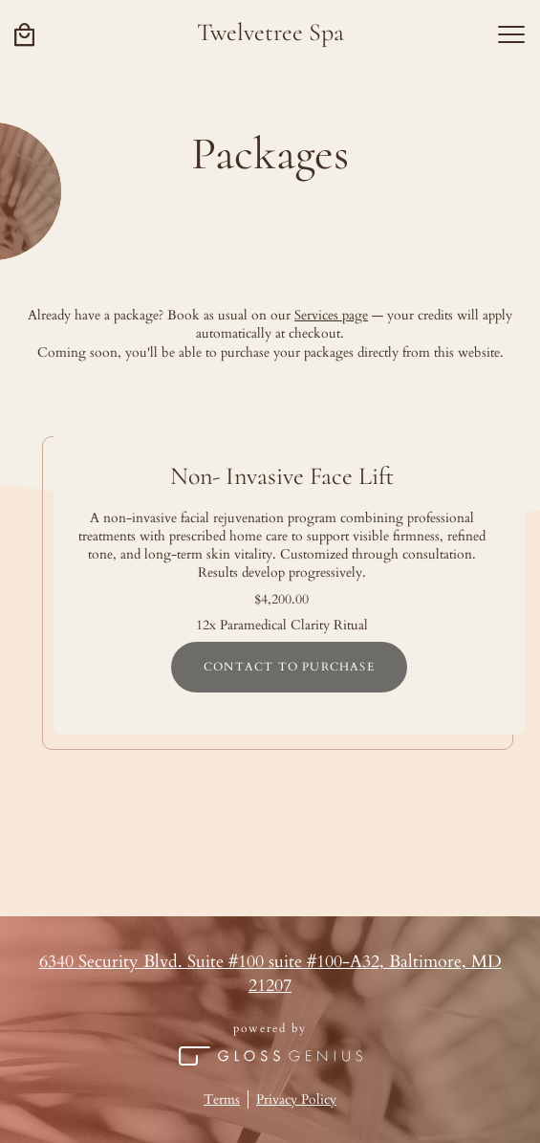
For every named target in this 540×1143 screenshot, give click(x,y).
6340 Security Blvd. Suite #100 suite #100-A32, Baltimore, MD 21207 (270, 974)
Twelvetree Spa (270, 32)
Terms (222, 1099)
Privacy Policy (296, 1099)
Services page (331, 315)
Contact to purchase (289, 666)
